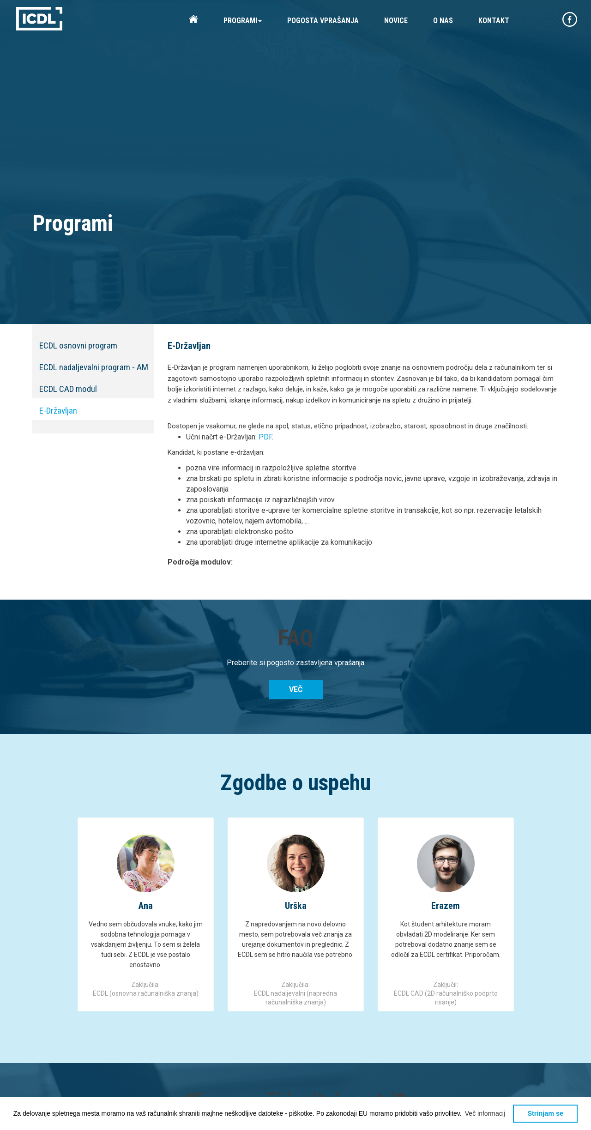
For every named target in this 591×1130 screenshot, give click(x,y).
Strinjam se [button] (545, 1113)
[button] (485, 1113)
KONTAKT (493, 20)
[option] (146, 914)
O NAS (443, 20)
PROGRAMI (242, 20)
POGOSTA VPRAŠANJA (323, 20)
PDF (265, 437)
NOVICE (396, 20)
